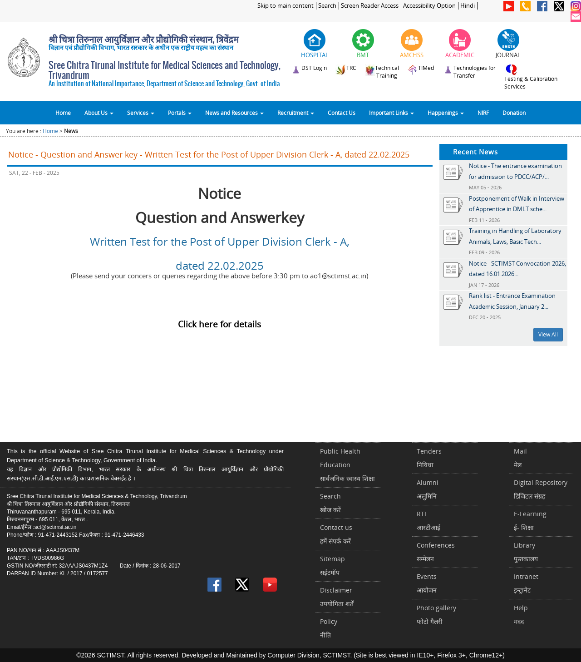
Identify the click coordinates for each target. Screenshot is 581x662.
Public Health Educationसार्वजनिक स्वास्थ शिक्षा (347, 465)
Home (63, 112)
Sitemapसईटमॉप (332, 565)
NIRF (483, 112)
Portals (180, 112)
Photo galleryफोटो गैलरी (436, 614)
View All (548, 334)
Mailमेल (520, 458)
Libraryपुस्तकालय (526, 552)
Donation (514, 112)
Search (327, 6)
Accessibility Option (429, 6)
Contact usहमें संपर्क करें (336, 534)
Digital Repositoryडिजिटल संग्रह (540, 489)
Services (140, 112)
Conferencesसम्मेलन (436, 552)
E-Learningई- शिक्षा (530, 520)
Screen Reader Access (370, 6)
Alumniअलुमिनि (427, 489)
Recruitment (295, 112)
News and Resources (234, 112)
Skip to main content (285, 6)
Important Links (391, 112)
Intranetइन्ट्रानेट (526, 583)
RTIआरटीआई (428, 520)
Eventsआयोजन (427, 583)
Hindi (467, 6)
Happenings (446, 112)
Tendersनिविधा (429, 458)
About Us (98, 112)
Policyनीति (328, 628)
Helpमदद (521, 614)
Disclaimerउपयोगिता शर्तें (337, 597)
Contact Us (341, 112)
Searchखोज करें (330, 503)
